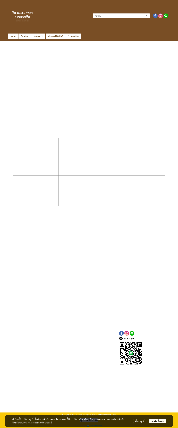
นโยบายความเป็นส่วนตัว (26, 422)
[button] (121, 16)
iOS (48, 240)
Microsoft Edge (43, 247)
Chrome (39, 236)
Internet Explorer (44, 243)
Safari (38, 240)
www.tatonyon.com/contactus (53, 316)
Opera (38, 254)
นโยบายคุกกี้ (46, 422)
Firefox (38, 250)
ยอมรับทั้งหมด (157, 421)
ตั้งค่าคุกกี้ (139, 421)
